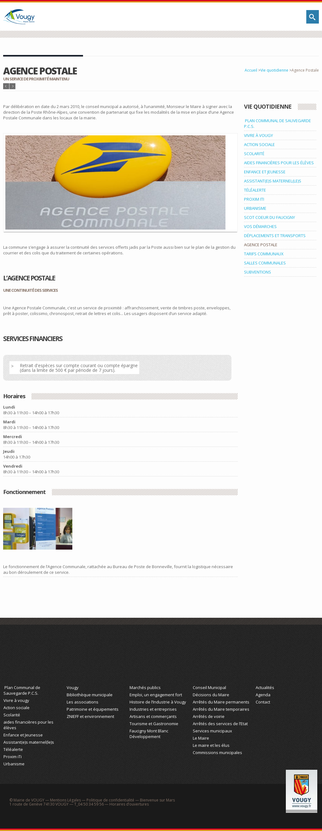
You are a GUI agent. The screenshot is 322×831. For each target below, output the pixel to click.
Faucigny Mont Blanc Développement (149, 733)
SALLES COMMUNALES (265, 263)
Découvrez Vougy (96, 657)
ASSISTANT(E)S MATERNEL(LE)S (272, 181)
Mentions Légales (65, 800)
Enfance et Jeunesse (23, 735)
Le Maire (201, 738)
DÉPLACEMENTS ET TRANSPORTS (275, 235)
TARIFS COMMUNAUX (264, 254)
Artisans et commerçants (153, 716)
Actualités (265, 687)
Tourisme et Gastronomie (154, 723)
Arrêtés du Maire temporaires (221, 709)
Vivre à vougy (16, 700)
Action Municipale (223, 657)
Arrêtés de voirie (209, 716)
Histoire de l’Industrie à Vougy (158, 702)
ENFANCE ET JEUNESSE (265, 172)
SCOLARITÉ (254, 153)
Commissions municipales (217, 752)
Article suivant (12, 86)
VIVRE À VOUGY (258, 135)
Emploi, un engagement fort (156, 695)
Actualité (285, 657)
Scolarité (11, 715)
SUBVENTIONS (257, 272)
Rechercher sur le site (312, 17)
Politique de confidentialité (110, 800)
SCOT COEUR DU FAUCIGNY (269, 217)
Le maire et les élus (211, 745)
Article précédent (6, 86)
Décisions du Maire (211, 695)
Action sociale (16, 707)
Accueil (251, 70)
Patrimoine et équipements (93, 709)
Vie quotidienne (274, 70)
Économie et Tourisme (159, 657)
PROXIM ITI (254, 199)
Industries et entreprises (153, 709)
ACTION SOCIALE (259, 144)
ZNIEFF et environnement (90, 716)
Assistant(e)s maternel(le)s (28, 742)
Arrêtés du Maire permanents (221, 702)
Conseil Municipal (209, 687)
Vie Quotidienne (33, 657)
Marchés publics (145, 687)
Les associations (82, 702)
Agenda (263, 695)
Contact (263, 702)
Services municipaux (212, 731)
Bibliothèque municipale (90, 695)
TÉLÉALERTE (255, 190)
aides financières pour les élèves (28, 725)
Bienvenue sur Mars (157, 800)
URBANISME (255, 208)
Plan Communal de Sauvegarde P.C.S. (21, 690)
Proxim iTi (12, 756)
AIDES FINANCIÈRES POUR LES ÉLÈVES (279, 163)
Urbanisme (14, 764)
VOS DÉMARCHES (260, 226)
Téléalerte (13, 749)
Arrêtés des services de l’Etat (220, 723)
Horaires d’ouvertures (129, 804)
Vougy (73, 687)
